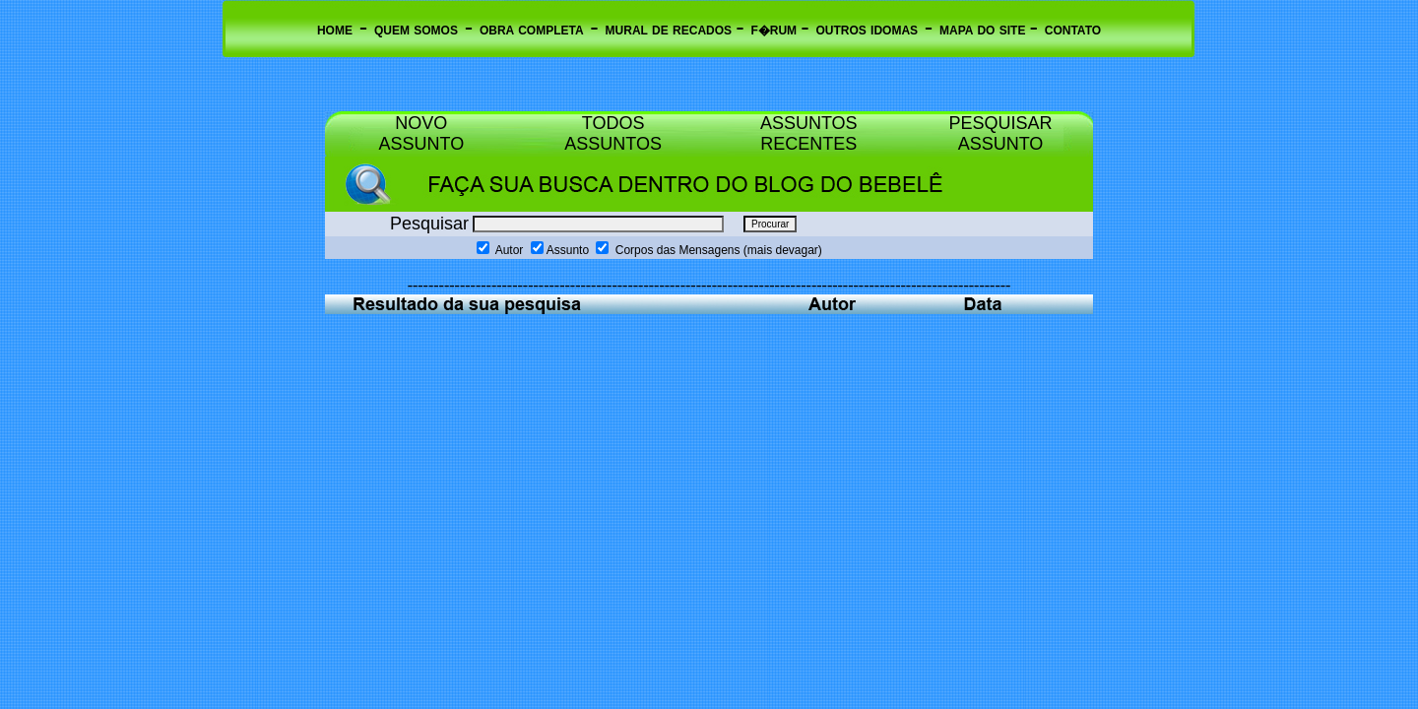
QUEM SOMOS (416, 30)
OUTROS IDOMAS (866, 30)
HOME (335, 30)
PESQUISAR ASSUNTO (1000, 133)
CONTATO (1073, 30)
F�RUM (775, 30)
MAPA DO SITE (984, 30)
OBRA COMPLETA (532, 30)
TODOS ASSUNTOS (613, 133)
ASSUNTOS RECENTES (809, 133)
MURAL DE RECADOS (671, 30)
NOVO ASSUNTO (422, 133)
